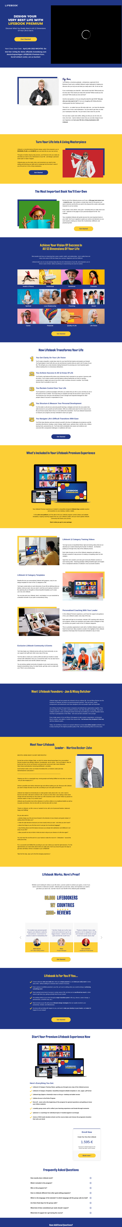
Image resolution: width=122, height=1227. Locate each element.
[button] (20, 937)
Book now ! (87, 1155)
